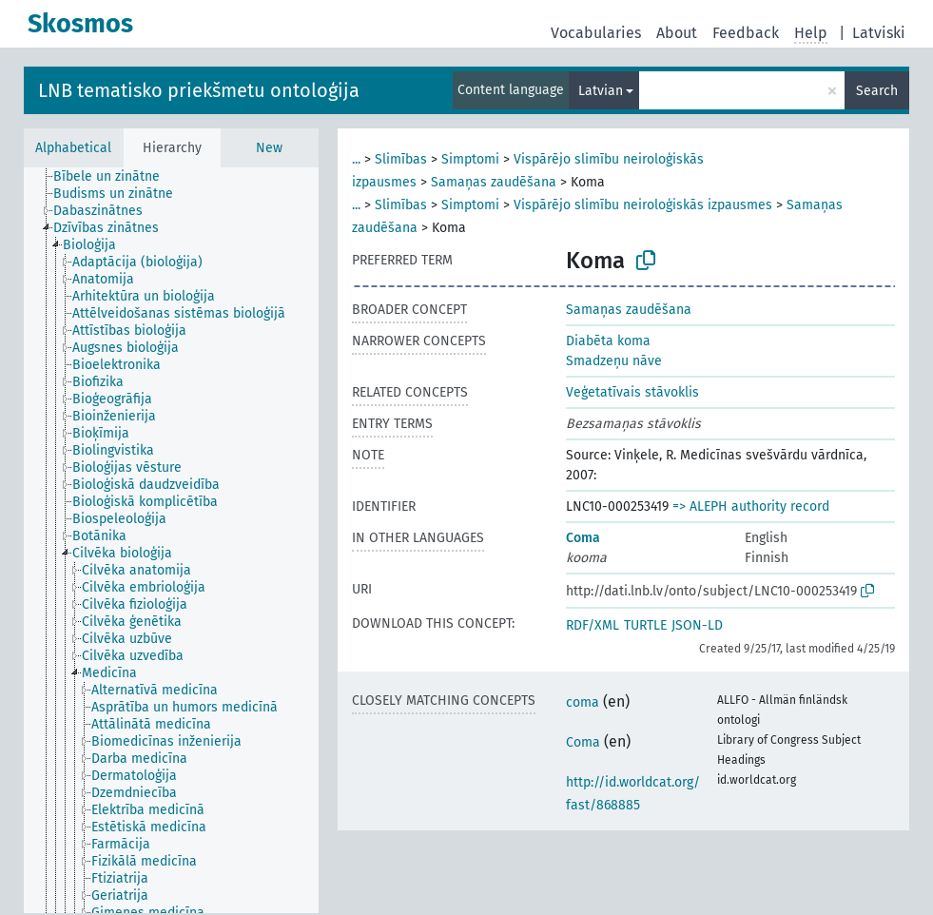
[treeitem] (114, 176)
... (356, 159)
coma (582, 702)
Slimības (401, 159)
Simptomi (470, 159)
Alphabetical (73, 148)
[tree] (171, 540)
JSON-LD (697, 625)
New (269, 148)
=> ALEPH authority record (750, 506)
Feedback (745, 33)
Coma (583, 538)
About (676, 33)
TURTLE (645, 625)
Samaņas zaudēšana (493, 182)
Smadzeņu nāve (614, 361)
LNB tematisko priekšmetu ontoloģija (199, 90)
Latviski (878, 33)
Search (877, 91)
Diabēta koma (608, 341)
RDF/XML (592, 625)
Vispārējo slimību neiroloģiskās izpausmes (643, 205)
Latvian (600, 91)
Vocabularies (596, 33)
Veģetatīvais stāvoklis (632, 392)
